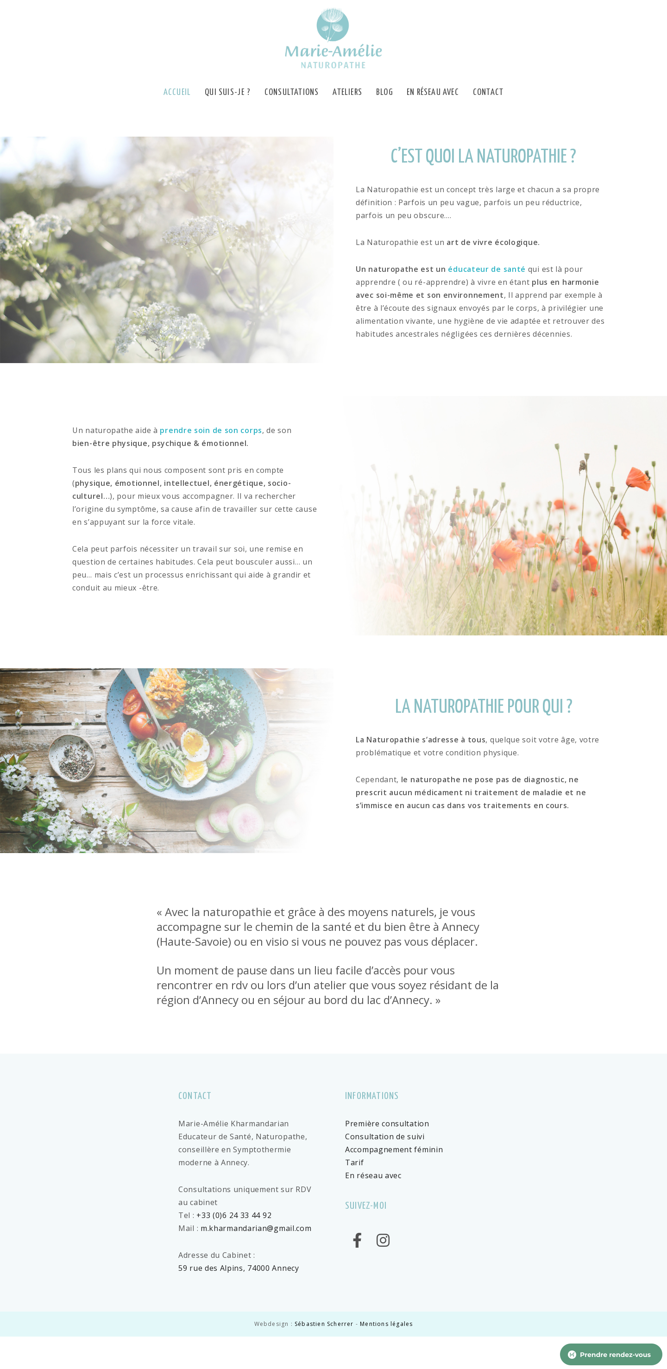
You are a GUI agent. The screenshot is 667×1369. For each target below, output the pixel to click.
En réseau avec (373, 1175)
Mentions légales (386, 1324)
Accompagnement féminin (394, 1149)
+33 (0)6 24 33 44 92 (233, 1215)
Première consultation (387, 1123)
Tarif (354, 1162)
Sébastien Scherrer (324, 1324)
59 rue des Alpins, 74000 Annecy (238, 1268)
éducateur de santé (487, 269)
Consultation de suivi (385, 1136)
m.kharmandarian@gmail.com (256, 1228)
